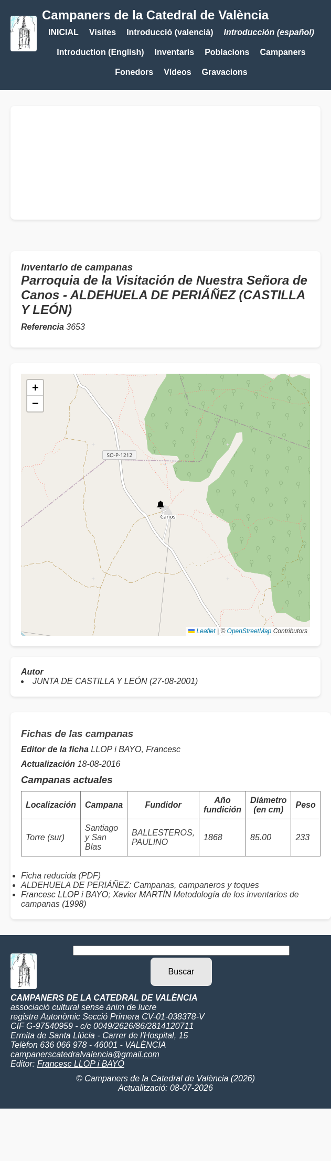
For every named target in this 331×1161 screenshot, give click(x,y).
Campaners (283, 52)
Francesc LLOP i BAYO (80, 1063)
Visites (102, 32)
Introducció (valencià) (169, 32)
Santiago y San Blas (101, 837)
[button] (160, 505)
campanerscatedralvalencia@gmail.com (84, 1054)
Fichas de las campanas (77, 733)
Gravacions (225, 72)
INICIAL (63, 32)
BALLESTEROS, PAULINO (163, 837)
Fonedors (134, 72)
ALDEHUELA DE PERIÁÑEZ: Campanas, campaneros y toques (140, 885)
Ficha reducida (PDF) (61, 875)
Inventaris (175, 52)
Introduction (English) (100, 52)
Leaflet (201, 631)
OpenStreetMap (249, 631)
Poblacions (227, 52)
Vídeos (177, 72)
